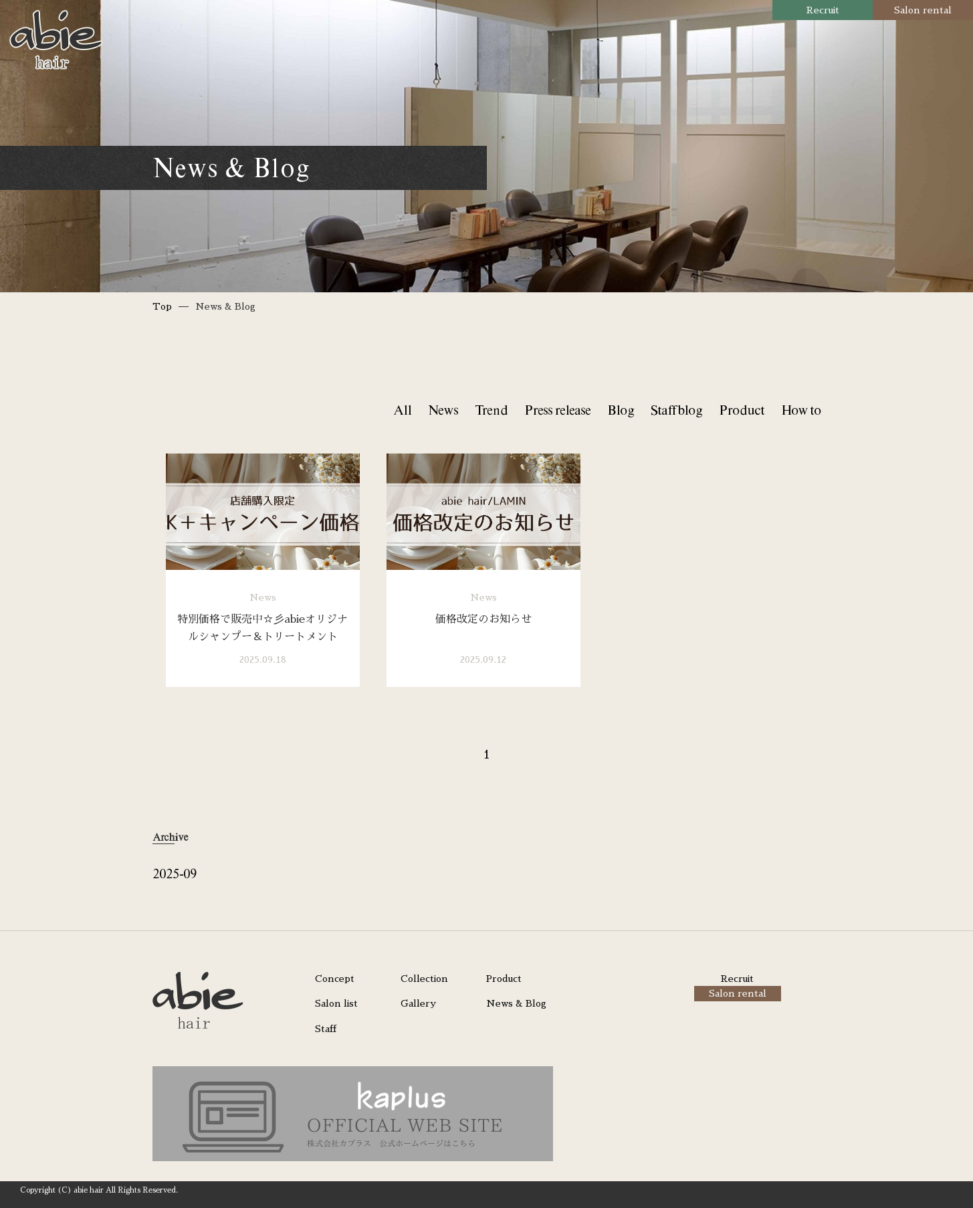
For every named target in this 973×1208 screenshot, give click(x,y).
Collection (424, 978)
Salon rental (923, 10)
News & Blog (516, 1003)
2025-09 (174, 873)
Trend (491, 409)
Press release (557, 409)
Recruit (822, 10)
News (443, 409)
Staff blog (676, 409)
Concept (334, 978)
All (402, 409)
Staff (325, 1028)
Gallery (418, 1003)
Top (162, 306)
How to (801, 409)
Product (741, 409)
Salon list (336, 1003)
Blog (620, 409)
